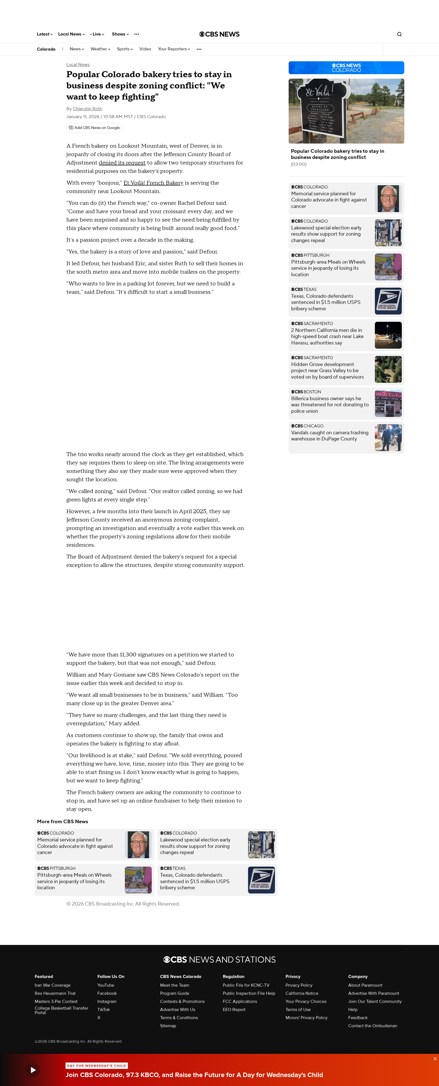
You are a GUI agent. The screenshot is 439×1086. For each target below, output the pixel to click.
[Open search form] (399, 34)
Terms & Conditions (179, 1017)
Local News (71, 34)
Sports (125, 49)
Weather (100, 49)
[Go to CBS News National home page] (219, 34)
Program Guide (174, 993)
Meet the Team (174, 985)
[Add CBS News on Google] (94, 128)
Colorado (46, 49)
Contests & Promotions (182, 1001)
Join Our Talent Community (375, 1001)
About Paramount (365, 985)
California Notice (302, 993)
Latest (45, 34)
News (77, 49)
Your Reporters (174, 49)
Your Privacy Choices (306, 1001)
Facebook (107, 993)
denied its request (122, 162)
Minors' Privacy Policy (307, 1017)
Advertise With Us (177, 1009)
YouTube (105, 985)
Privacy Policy (299, 985)
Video (145, 49)
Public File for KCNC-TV (246, 985)
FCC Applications (240, 1001)
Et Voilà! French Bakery (153, 183)
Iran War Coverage (53, 985)
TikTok (103, 1009)
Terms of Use (298, 1009)
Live (98, 34)
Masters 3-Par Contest (56, 1001)
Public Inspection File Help (249, 993)
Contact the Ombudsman (372, 1026)
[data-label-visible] (433, 1057)
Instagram (106, 1001)
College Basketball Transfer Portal (61, 1010)
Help (353, 1009)
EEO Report (234, 1009)
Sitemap (168, 1026)
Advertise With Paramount (373, 993)
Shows (120, 34)
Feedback (358, 1017)
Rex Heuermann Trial (55, 993)
